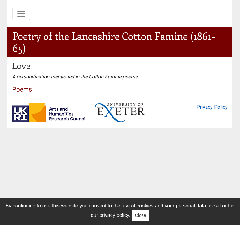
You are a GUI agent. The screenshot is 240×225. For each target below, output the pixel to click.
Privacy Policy (212, 107)
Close (140, 215)
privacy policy (114, 215)
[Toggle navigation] (21, 14)
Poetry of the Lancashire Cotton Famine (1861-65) (113, 41)
